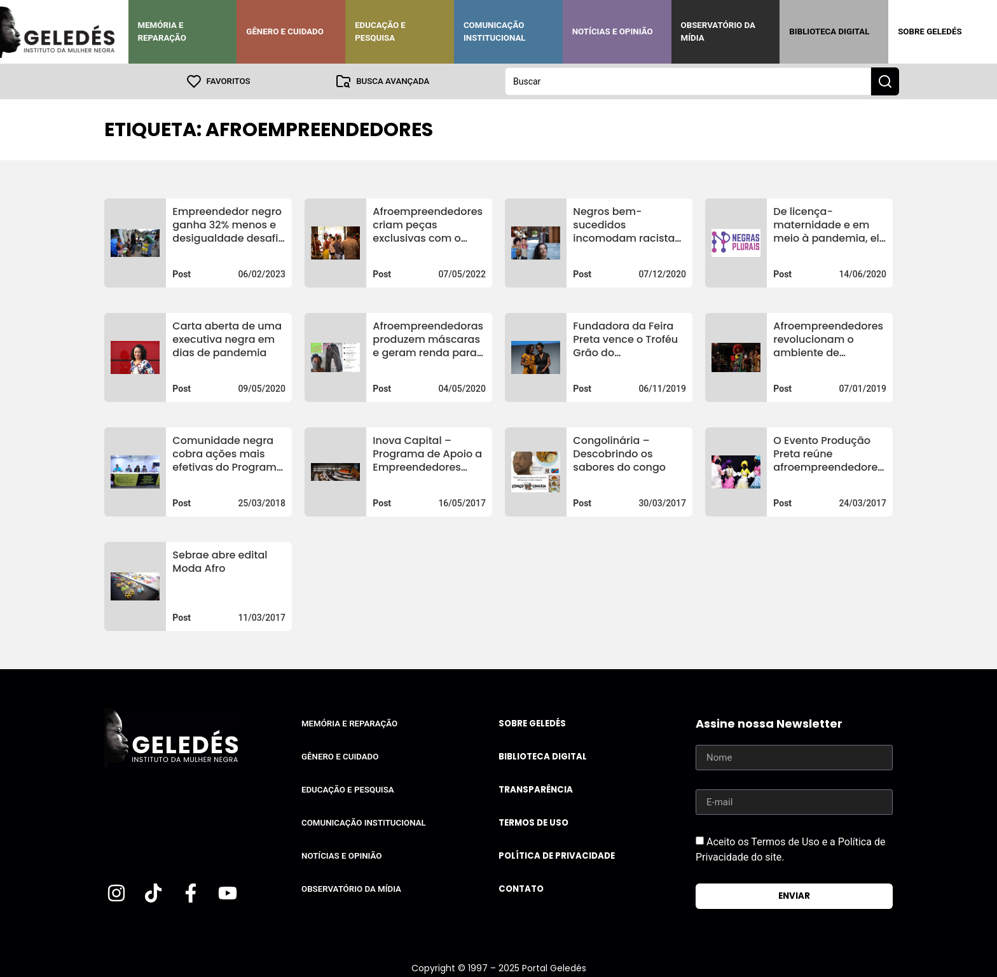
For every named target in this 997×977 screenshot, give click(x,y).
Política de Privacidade (556, 856)
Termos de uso (533, 823)
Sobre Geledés (929, 31)
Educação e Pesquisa (380, 31)
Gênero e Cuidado (285, 31)
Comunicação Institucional (495, 31)
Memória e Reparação (162, 31)
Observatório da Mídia (718, 31)
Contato (521, 889)
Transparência (535, 790)
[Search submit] (885, 81)
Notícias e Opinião (612, 31)
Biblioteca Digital (829, 31)
